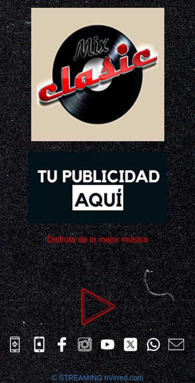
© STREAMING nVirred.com (97, 378)
